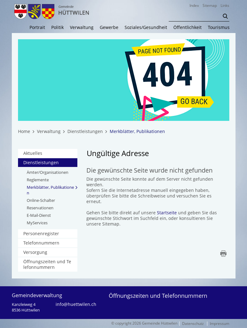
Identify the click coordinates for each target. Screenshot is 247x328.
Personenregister (41, 233)
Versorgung (35, 252)
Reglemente (38, 180)
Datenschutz (193, 323)
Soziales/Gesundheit (146, 27)
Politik (57, 27)
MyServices (37, 223)
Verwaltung (82, 27)
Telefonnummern (41, 243)
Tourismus (219, 27)
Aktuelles (32, 153)
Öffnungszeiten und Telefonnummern (47, 264)
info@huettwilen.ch (76, 304)
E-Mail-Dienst (39, 215)
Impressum (219, 323)
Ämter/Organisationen (47, 172)
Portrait (37, 27)
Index (194, 5)
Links (225, 5)
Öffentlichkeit (187, 27)
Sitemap (210, 5)
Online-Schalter (41, 200)
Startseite (167, 213)
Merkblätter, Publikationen (50, 190)
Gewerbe (109, 27)
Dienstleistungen (41, 162)
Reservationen (40, 208)
